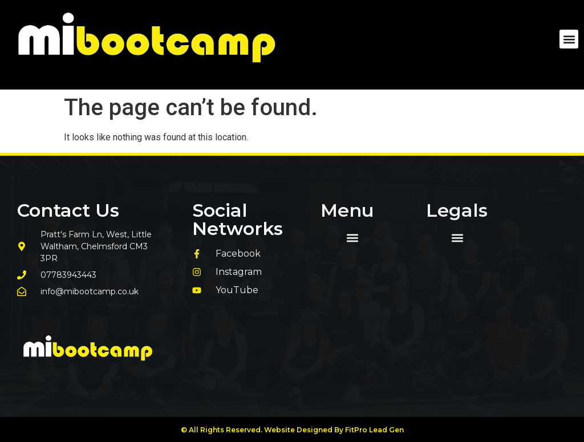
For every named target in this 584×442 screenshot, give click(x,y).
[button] (568, 39)
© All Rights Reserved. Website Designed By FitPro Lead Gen (292, 429)
